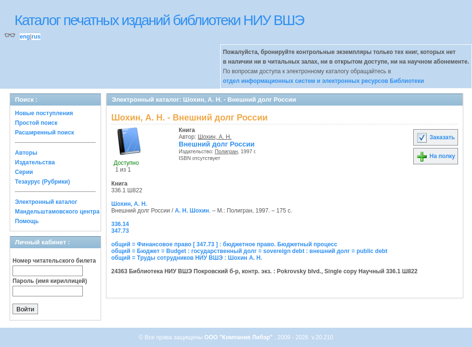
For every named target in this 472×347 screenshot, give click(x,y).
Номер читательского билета (54, 260)
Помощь (27, 221)
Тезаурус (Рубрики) (42, 181)
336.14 (120, 224)
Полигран (226, 151)
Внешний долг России (217, 144)
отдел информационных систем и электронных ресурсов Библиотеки (323, 81)
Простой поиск (36, 123)
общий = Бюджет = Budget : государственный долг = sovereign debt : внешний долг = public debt (249, 251)
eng (25, 36)
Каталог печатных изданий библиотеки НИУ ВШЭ (159, 20)
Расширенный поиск (44, 132)
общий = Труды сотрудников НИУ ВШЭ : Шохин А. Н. (186, 257)
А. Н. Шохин (192, 210)
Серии (24, 172)
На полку (435, 156)
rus (35, 36)
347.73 (120, 230)
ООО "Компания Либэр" (239, 337)
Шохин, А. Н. (215, 136)
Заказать (435, 137)
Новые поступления (44, 113)
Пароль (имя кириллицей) (50, 281)
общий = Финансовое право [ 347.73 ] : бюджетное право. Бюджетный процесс (224, 244)
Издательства (35, 162)
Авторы (26, 152)
